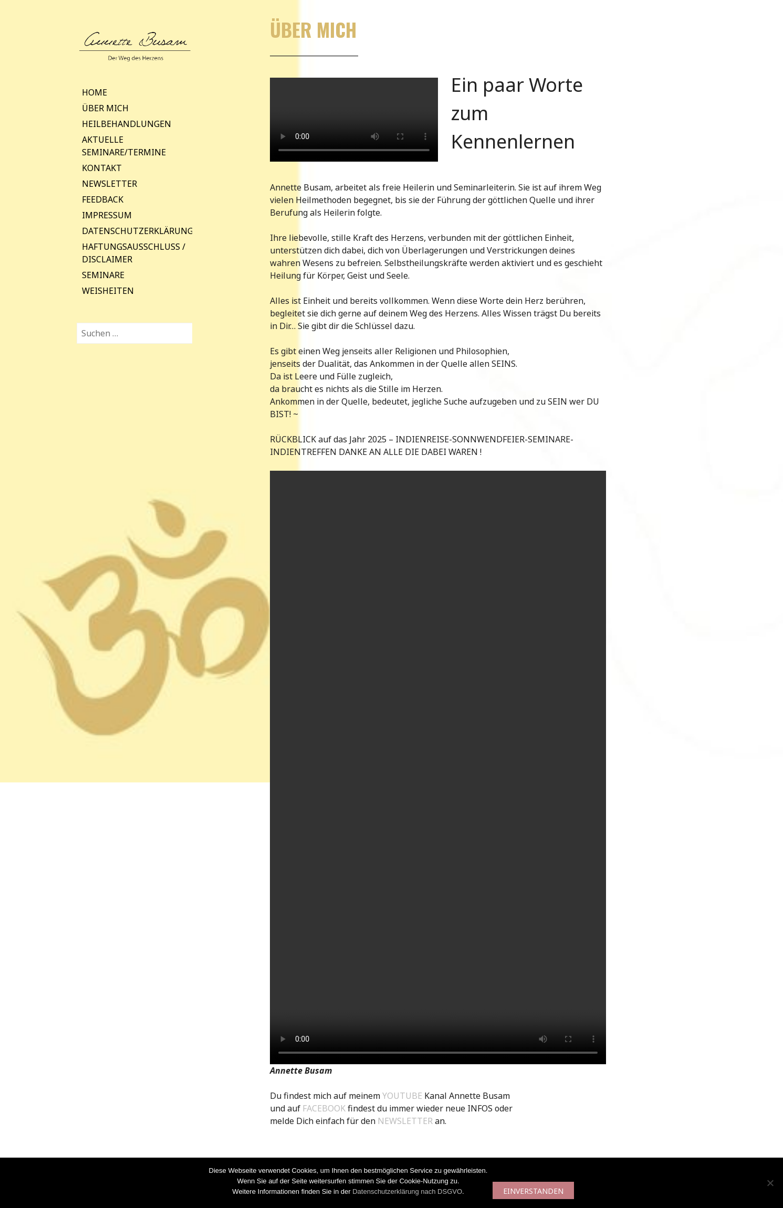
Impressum (107, 215)
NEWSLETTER (406, 1121)
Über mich (105, 108)
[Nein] (770, 1183)
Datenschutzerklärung (137, 231)
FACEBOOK (325, 1108)
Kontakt (102, 168)
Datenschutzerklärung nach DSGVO (407, 1191)
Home (94, 92)
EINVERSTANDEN (533, 1191)
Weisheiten (108, 290)
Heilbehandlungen (126, 124)
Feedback (102, 199)
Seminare (103, 275)
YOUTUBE (403, 1095)
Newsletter (109, 183)
